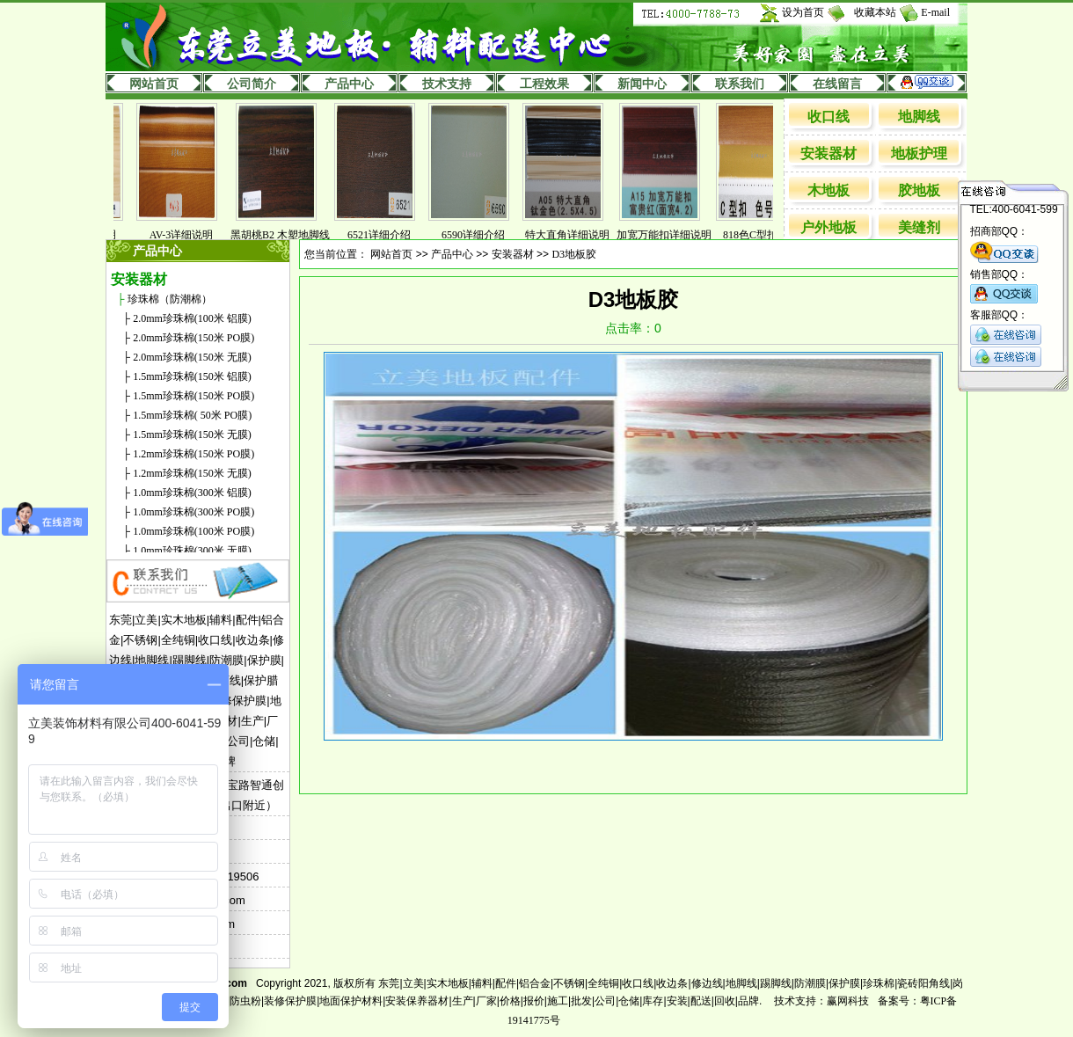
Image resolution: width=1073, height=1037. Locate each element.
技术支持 (446, 84)
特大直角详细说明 (576, 235)
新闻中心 (642, 84)
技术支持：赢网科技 (821, 1001)
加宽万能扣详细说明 (672, 235)
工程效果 (544, 84)
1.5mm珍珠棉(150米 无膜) (192, 434)
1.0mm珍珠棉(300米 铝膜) (192, 492)
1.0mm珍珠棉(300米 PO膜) (193, 512)
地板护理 (919, 153)
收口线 (828, 116)
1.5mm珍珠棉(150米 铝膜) (192, 376)
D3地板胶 (573, 254)
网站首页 (154, 84)
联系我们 (739, 84)
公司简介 (251, 84)
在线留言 (837, 84)
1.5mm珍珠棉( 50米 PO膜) (192, 415)
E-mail (935, 12)
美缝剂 (919, 227)
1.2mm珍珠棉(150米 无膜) (192, 473)
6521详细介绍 (388, 235)
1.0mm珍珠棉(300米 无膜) (192, 550)
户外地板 (828, 227)
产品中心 (349, 84)
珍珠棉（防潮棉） (170, 299)
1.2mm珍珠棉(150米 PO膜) (193, 454)
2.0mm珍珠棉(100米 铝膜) (192, 318)
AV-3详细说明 (190, 235)
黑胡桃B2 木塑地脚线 (289, 235)
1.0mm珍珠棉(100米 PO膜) (193, 531)
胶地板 (919, 190)
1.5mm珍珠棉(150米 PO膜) (193, 396)
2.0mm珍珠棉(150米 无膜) (192, 357)
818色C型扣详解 (769, 235)
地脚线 (919, 116)
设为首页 (803, 12)
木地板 (828, 190)
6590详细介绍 (482, 235)
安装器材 (828, 153)
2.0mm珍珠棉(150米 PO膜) (193, 338)
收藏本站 (875, 12)
